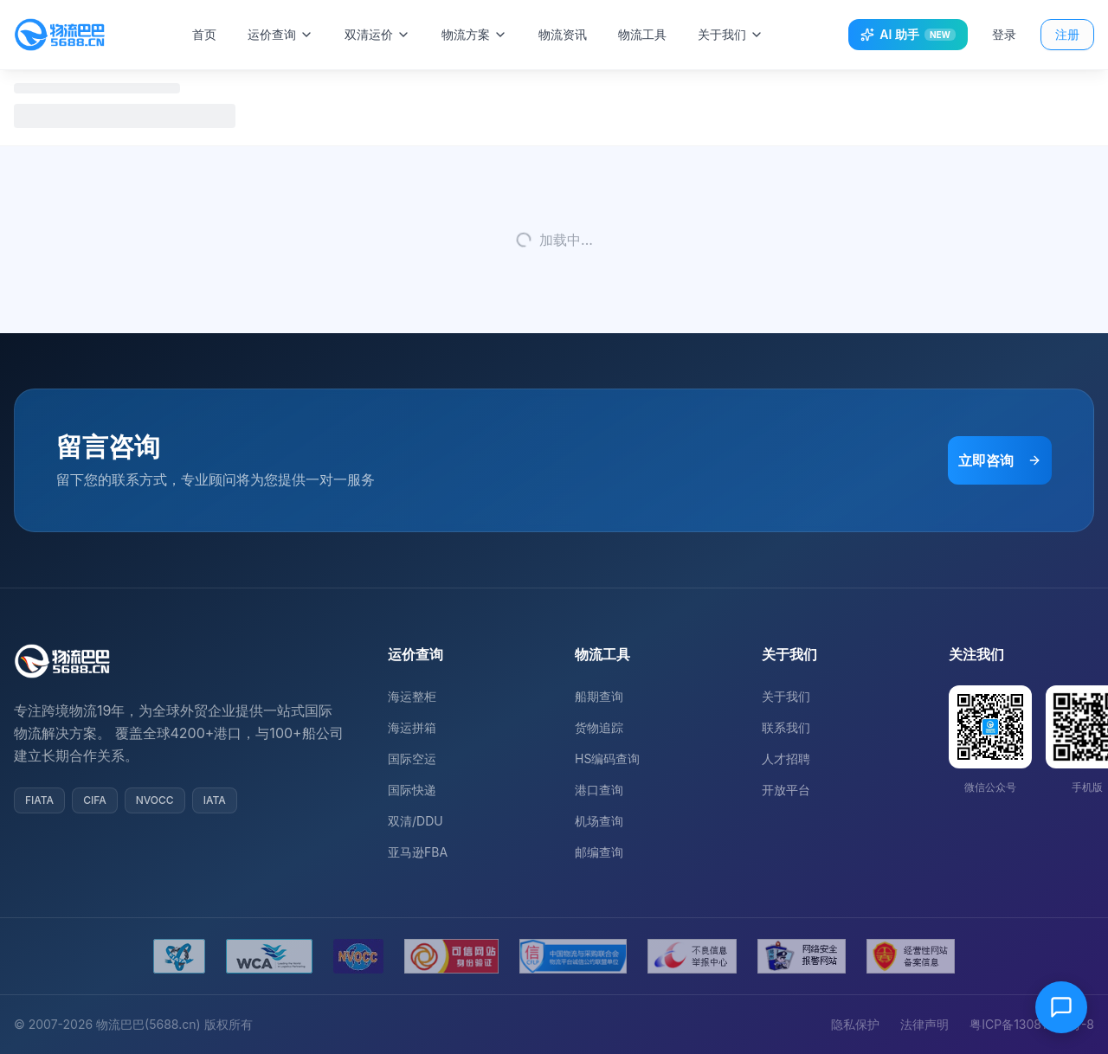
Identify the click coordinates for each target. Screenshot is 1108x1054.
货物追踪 (599, 727)
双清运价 (380, 34)
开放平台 (786, 789)
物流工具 (645, 34)
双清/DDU (415, 820)
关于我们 (733, 34)
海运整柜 (412, 696)
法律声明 (924, 1024)
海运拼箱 (412, 727)
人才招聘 (786, 758)
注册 (1067, 34)
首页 (207, 34)
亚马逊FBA (418, 852)
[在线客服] (1061, 1007)
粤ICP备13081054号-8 (1032, 1024)
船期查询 (599, 696)
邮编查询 (599, 852)
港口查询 (599, 789)
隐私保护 (855, 1024)
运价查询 (283, 34)
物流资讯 (565, 34)
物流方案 (477, 34)
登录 (1004, 34)
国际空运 (412, 758)
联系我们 (786, 727)
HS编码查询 (607, 758)
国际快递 (412, 789)
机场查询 (599, 820)
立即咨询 (999, 460)
